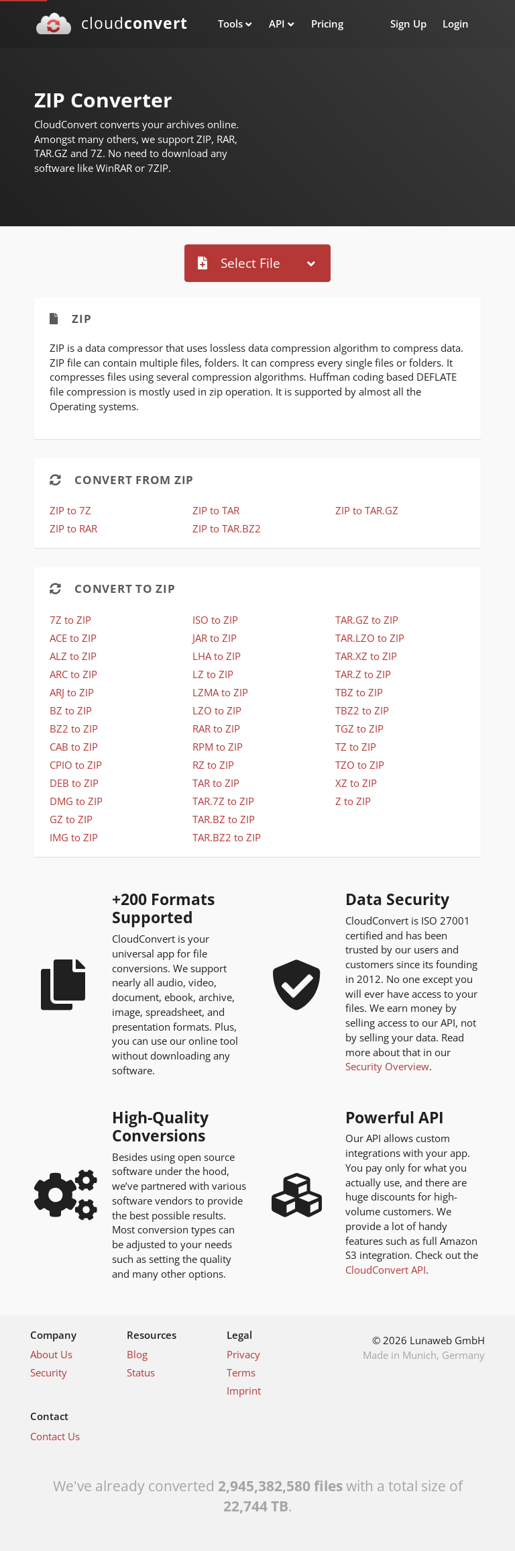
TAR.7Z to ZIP (223, 801)
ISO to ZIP (215, 619)
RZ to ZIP (213, 764)
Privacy (243, 1354)
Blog (137, 1354)
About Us (51, 1354)
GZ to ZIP (71, 819)
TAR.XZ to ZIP (366, 656)
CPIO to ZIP (76, 764)
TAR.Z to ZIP (363, 674)
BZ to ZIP (71, 710)
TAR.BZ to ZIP (223, 819)
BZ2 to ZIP (74, 728)
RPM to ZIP (217, 746)
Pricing (327, 23)
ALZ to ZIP (73, 656)
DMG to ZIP (76, 801)
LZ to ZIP (212, 674)
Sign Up (408, 23)
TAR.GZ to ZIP (366, 619)
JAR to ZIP (214, 638)
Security (48, 1372)
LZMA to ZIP (220, 692)
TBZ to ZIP (359, 692)
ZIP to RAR (73, 528)
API (277, 23)
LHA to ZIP (216, 656)
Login (456, 23)
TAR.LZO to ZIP (369, 638)
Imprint (244, 1390)
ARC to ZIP (73, 674)
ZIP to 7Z (70, 510)
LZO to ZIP (216, 710)
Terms (241, 1372)
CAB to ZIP (74, 746)
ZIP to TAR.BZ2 (226, 528)
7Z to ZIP (70, 619)
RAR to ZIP (216, 728)
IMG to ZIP (74, 837)
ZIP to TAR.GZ (366, 510)
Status (141, 1372)
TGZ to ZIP (359, 728)
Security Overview (387, 1066)
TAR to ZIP (215, 783)
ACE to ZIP (73, 638)
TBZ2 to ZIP (362, 710)
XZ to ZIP (356, 783)
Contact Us (55, 1436)
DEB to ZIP (74, 783)
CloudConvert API (385, 1269)
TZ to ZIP (355, 746)
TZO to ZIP (359, 764)
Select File (239, 262)
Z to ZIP (353, 801)
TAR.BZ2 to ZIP (226, 837)
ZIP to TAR (215, 510)
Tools (230, 23)
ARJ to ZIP (72, 692)
